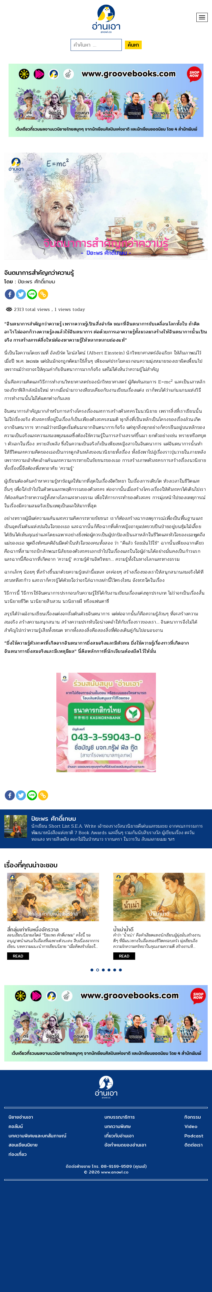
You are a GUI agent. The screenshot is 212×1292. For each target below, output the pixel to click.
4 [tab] (109, 970)
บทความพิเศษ (117, 1126)
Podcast (193, 1135)
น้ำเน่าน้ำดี (123, 929)
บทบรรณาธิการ (119, 1117)
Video (190, 1126)
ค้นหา (133, 45)
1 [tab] (91, 970)
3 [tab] (103, 970)
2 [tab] (97, 970)
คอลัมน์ (16, 1126)
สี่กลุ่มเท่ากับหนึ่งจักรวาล (33, 929)
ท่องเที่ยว (18, 1154)
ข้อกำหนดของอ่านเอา (125, 1144)
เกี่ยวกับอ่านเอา (119, 1135)
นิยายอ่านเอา (21, 1117)
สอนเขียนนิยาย (23, 1144)
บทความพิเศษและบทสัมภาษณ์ (37, 1135)
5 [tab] (114, 970)
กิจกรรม (192, 1117)
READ (18, 956)
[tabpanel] (53, 919)
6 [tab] (120, 970)
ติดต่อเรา (193, 1144)
